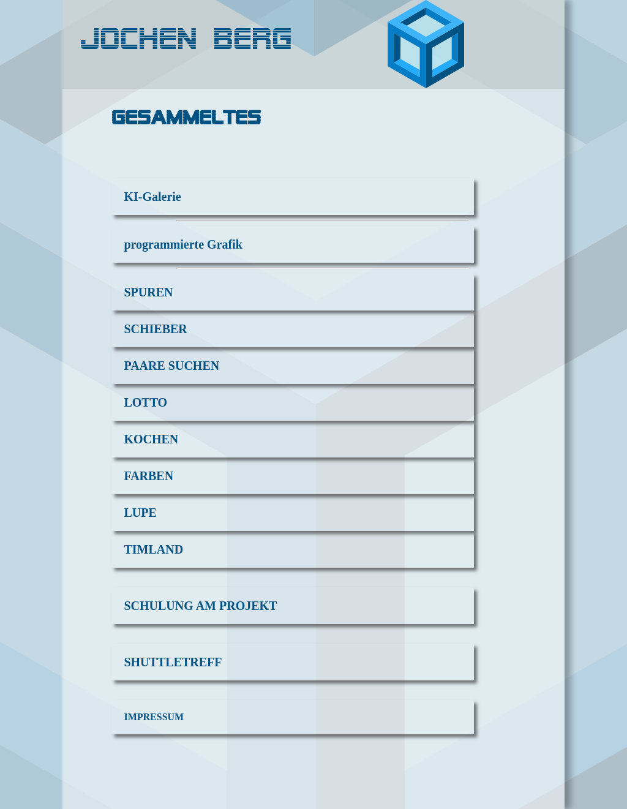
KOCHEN (151, 439)
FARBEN (148, 476)
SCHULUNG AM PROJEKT (200, 605)
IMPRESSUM (154, 717)
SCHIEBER (155, 329)
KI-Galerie (152, 196)
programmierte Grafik (183, 244)
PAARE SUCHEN (171, 365)
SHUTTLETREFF (173, 662)
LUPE (140, 512)
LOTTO (145, 402)
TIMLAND (153, 549)
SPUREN (148, 292)
